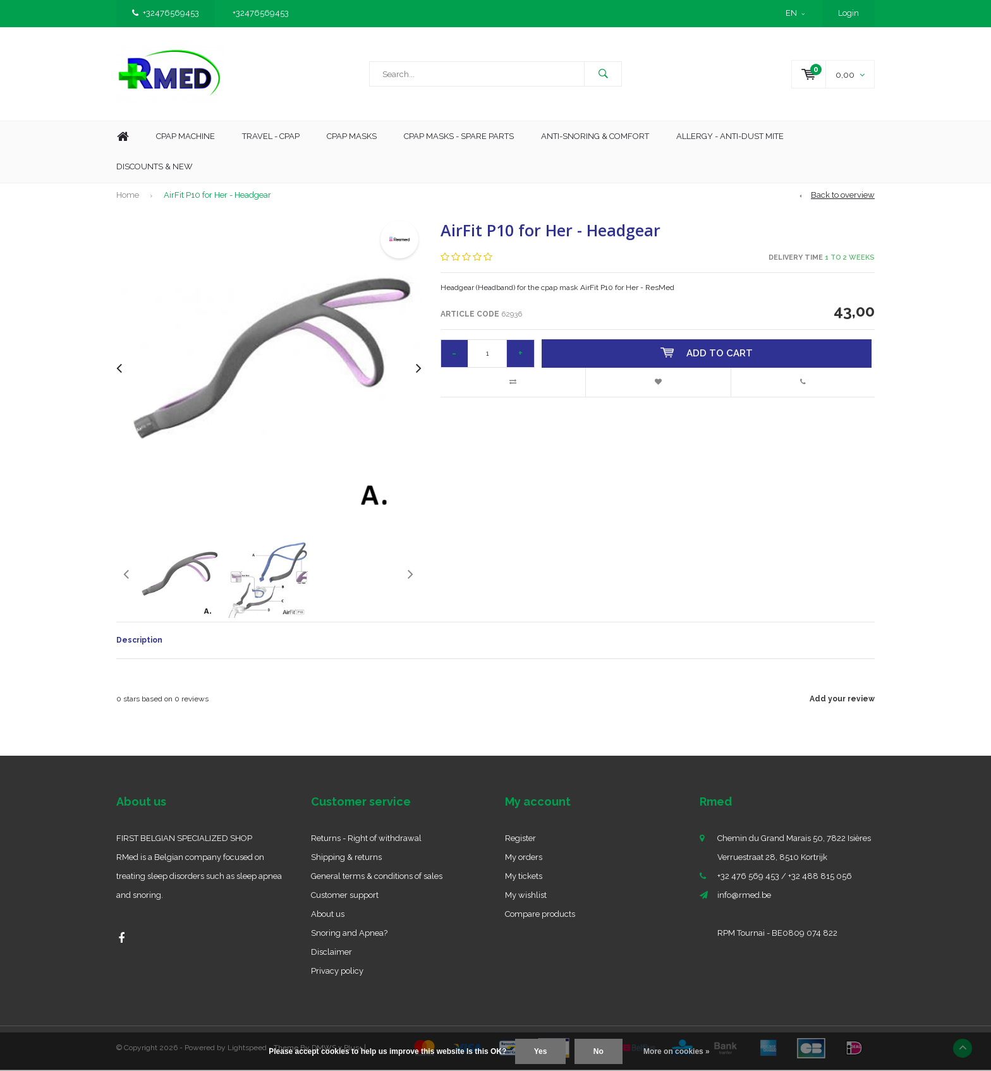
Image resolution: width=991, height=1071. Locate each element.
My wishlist (526, 896)
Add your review (842, 700)
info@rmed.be (744, 896)
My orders (523, 858)
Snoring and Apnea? (349, 934)
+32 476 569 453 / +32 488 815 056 (784, 877)
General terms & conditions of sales (376, 877)
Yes (540, 1051)
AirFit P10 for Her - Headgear (217, 196)
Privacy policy (337, 972)
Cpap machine (185, 137)
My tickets (523, 877)
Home (123, 138)
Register (520, 839)
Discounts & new (154, 167)
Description (139, 641)
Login (848, 13)
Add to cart (707, 354)
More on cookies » (676, 1051)
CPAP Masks (352, 137)
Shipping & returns (346, 858)
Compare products (540, 915)
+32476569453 (165, 13)
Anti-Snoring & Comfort (595, 137)
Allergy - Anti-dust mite (730, 137)
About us (327, 915)
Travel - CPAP (271, 137)
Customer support (345, 896)
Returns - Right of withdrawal (366, 839)
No (598, 1051)
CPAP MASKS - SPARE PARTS (459, 137)
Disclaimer (331, 953)
